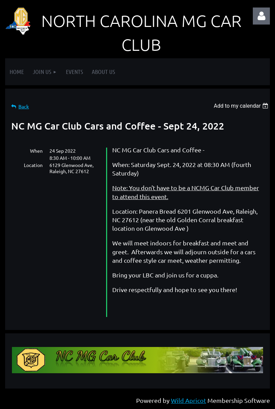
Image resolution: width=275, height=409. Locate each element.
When (36, 151)
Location (33, 165)
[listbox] (242, 106)
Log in (261, 16)
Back (23, 106)
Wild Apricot (188, 400)
